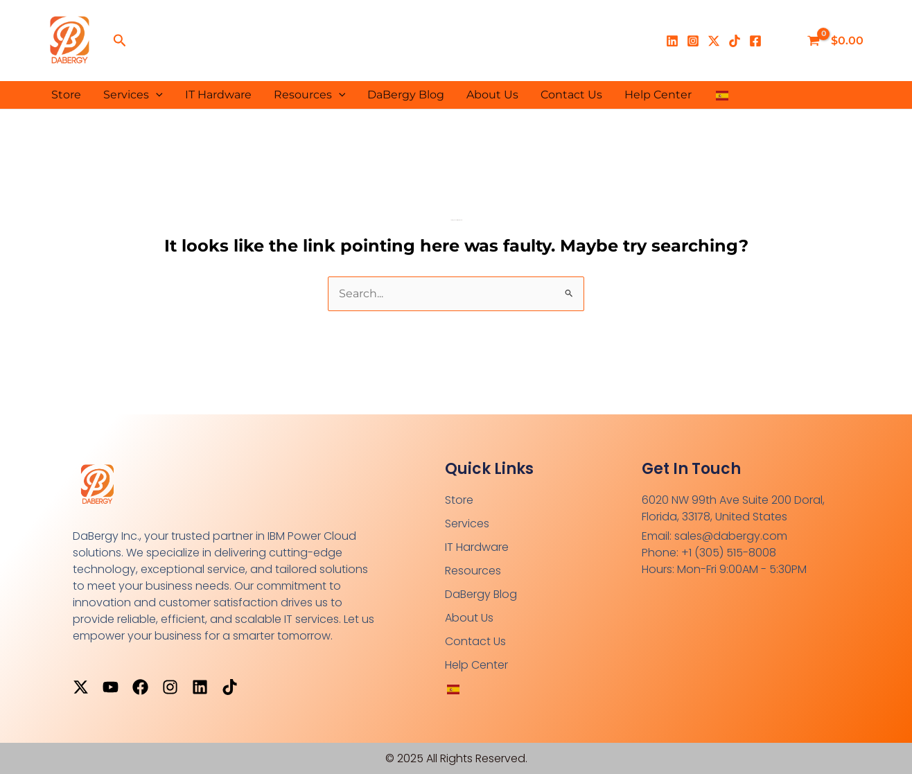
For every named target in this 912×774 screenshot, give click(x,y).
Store (66, 94)
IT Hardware (218, 94)
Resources (310, 95)
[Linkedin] (672, 41)
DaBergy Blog (405, 94)
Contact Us (571, 94)
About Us (492, 94)
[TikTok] (734, 41)
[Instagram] (693, 41)
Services (133, 95)
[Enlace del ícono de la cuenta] (781, 41)
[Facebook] (755, 41)
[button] (120, 41)
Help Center (658, 94)
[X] (714, 41)
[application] (156, 95)
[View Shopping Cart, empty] (837, 40)
